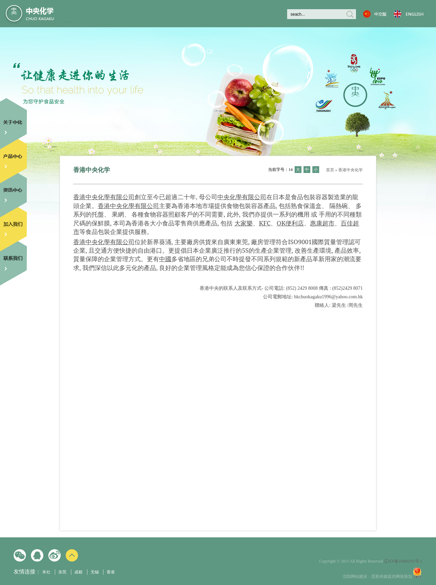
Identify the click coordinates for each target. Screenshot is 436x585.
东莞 (62, 572)
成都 (78, 572)
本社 (46, 572)
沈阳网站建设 (355, 576)
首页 (330, 170)
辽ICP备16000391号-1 (403, 561)
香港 (111, 572)
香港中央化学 (350, 170)
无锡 (95, 572)
